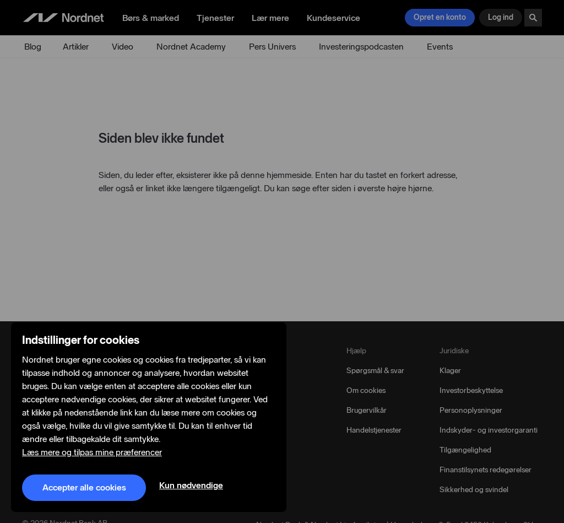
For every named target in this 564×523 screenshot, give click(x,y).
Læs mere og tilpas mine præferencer (92, 452)
